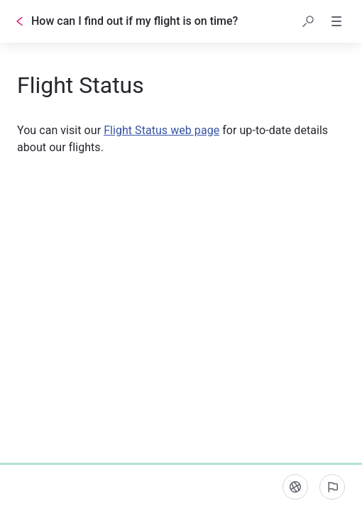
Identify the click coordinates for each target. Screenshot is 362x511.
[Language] (295, 487)
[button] (308, 21)
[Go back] (19, 21)
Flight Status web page (161, 130)
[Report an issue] (332, 487)
